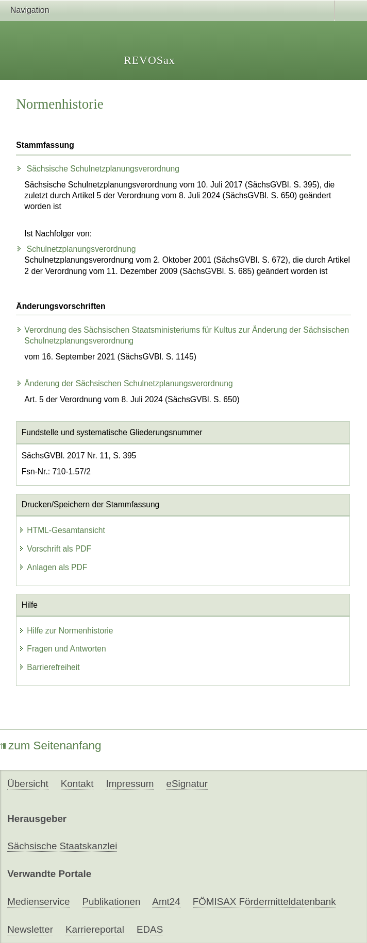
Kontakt (77, 783)
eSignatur (187, 783)
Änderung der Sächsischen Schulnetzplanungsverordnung (124, 383)
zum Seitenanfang (51, 745)
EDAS (150, 929)
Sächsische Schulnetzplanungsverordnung (97, 168)
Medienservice (38, 901)
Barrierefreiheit (49, 667)
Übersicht (27, 783)
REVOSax (149, 60)
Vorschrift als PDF (55, 548)
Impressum (130, 783)
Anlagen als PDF (53, 567)
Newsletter (30, 929)
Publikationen (111, 901)
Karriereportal (94, 929)
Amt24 (166, 901)
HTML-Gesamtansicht (62, 530)
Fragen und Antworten (62, 648)
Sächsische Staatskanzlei (62, 846)
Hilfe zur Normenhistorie (66, 630)
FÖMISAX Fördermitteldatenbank (264, 901)
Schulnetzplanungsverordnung (76, 249)
